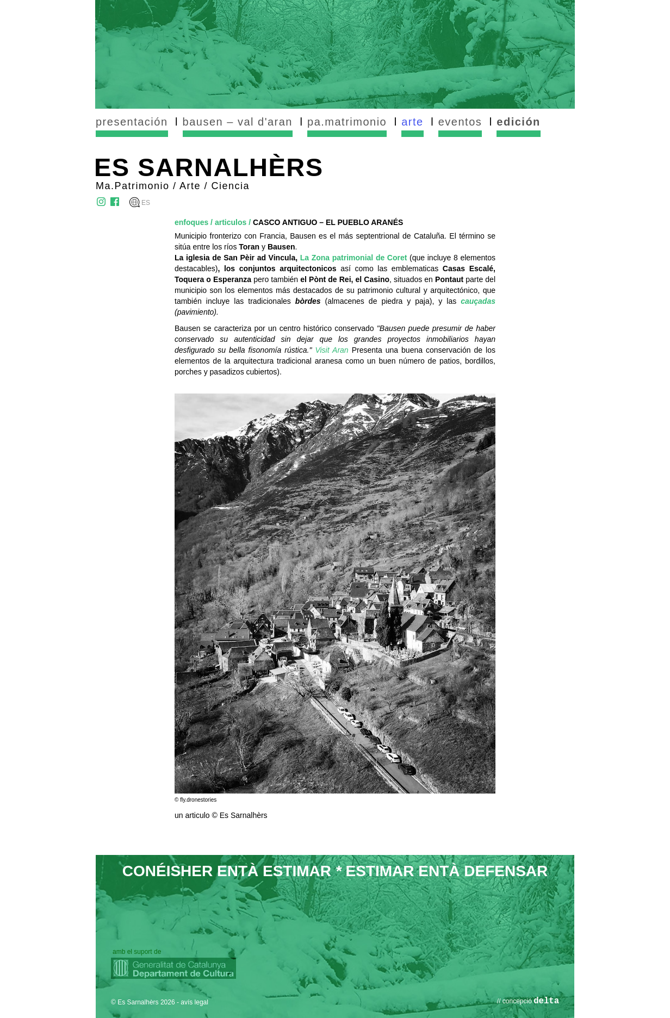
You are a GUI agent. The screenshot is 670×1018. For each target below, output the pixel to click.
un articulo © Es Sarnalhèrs (221, 815)
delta (546, 1001)
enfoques (191, 222)
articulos (230, 222)
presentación (132, 122)
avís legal (194, 1002)
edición (519, 122)
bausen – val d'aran (238, 122)
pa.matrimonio (347, 122)
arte (412, 122)
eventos (460, 122)
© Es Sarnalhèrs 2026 (143, 1002)
